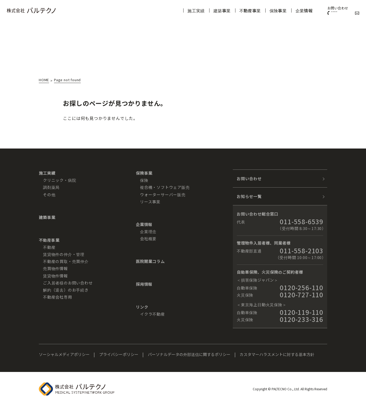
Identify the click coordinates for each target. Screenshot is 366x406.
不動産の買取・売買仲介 (66, 261)
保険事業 (265, 10)
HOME (44, 80)
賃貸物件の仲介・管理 (63, 254)
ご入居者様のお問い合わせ (68, 283)
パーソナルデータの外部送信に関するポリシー (189, 354)
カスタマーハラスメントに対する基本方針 (277, 354)
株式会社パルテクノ (31, 10)
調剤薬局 (51, 187)
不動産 (49, 247)
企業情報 (291, 10)
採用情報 (144, 284)
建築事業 (208, 10)
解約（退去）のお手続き (66, 290)
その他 (49, 194)
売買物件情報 (55, 268)
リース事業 (150, 201)
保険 (144, 180)
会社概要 (148, 238)
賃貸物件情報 (55, 275)
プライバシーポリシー (118, 354)
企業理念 (148, 231)
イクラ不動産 (152, 314)
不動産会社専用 (57, 297)
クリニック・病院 (59, 180)
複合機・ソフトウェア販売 (165, 187)
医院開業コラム (150, 261)
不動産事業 (236, 10)
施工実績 (181, 10)
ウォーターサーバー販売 (163, 194)
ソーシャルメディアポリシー (64, 354)
